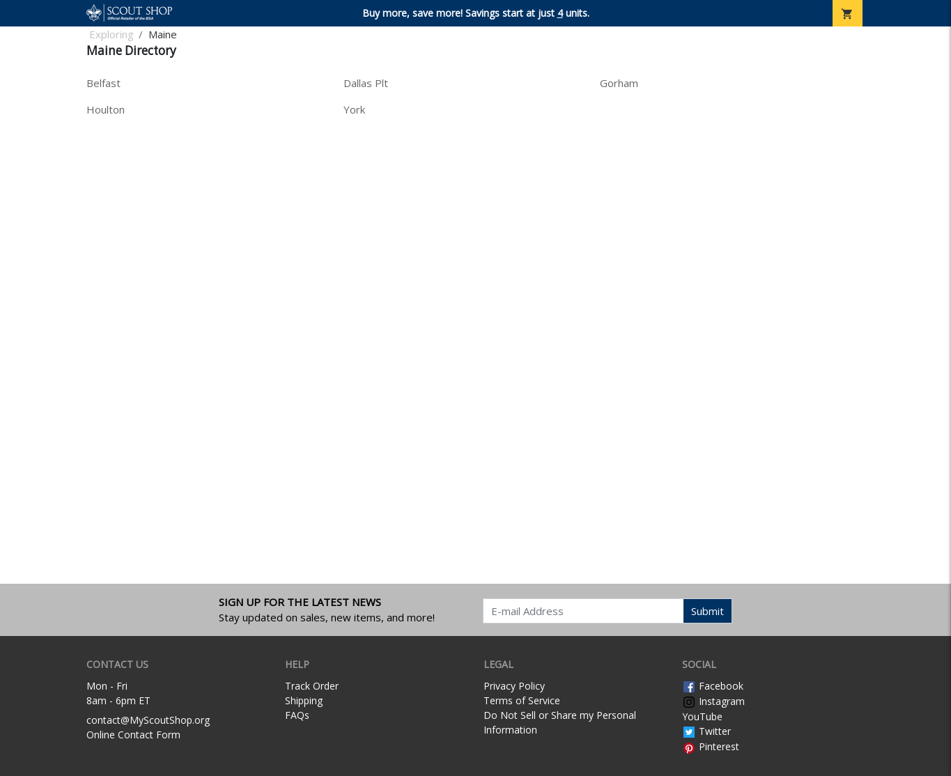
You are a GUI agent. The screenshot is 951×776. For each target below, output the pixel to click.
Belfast (103, 83)
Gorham (619, 83)
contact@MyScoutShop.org (148, 720)
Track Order (312, 685)
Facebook (712, 685)
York (354, 109)
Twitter (706, 731)
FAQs (297, 715)
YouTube (702, 716)
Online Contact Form (133, 734)
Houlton (105, 109)
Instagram (713, 701)
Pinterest (710, 746)
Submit (707, 611)
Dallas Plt (365, 83)
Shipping (304, 700)
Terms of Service (522, 700)
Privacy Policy (514, 685)
